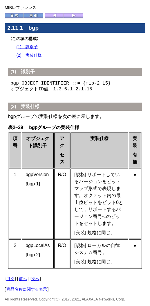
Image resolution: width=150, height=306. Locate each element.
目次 (10, 278)
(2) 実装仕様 (28, 55)
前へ (23, 278)
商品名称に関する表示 (26, 289)
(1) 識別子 (26, 46)
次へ (35, 278)
